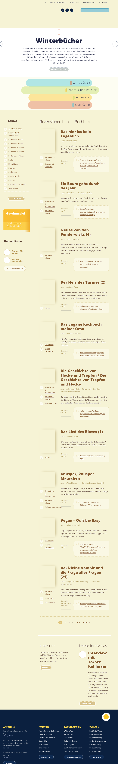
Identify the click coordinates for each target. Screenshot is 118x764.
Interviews (74, 2)
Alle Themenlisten (15, 244)
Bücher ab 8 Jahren (15, 119)
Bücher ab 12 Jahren (16, 127)
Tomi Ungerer (69, 720)
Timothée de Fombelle (47, 713)
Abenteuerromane (15, 104)
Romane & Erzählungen (17, 160)
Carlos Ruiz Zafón (45, 710)
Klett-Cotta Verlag (95, 706)
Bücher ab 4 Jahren (49, 187)
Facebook (67, 10)
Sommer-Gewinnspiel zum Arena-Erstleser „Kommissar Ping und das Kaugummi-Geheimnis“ (15, 718)
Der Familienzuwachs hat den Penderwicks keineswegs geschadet (91, 239)
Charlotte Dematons (71, 726)
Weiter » (86, 597)
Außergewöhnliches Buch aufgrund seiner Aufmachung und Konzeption (92, 389)
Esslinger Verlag (95, 720)
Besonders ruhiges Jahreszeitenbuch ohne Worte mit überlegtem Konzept (92, 187)
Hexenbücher (13, 139)
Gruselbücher (50, 573)
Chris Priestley (44, 723)
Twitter (71, 10)
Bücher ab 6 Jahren (15, 115)
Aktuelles (103, 2)
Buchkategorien (57, 2)
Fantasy (11, 135)
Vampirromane (50, 577)
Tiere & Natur (13, 164)
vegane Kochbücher (49, 325)
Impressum (8, 754)
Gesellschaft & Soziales (49, 140)
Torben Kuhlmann (70, 716)
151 (78, 597)
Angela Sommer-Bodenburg (49, 706)
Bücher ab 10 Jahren (16, 123)
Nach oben (106, 692)
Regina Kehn (68, 710)
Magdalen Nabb (44, 726)
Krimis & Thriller (14, 151)
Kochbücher (12, 147)
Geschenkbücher (51, 379)
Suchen (106, 10)
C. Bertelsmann (94, 726)
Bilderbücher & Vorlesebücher (13, 109)
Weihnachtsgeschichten (53, 482)
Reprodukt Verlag (95, 713)
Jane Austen (43, 720)
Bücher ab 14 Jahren (16, 131)
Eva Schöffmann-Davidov (73, 723)
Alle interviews (89, 679)
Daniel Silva (43, 716)
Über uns (46, 643)
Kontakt (78, 755)
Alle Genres (16, 174)
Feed (62, 10)
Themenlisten (89, 2)
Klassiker (11, 143)
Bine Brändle (68, 713)
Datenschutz (8, 751)
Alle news (9, 738)
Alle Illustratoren (74, 732)
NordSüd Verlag (95, 723)
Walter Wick (68, 706)
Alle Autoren (46, 732)
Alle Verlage (96, 732)
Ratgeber (11, 155)
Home (45, 2)
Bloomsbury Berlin (96, 710)
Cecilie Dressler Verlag (97, 716)
